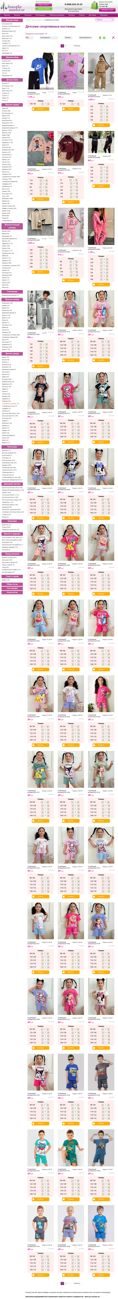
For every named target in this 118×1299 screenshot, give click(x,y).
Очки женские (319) (8, 460)
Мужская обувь (12, 57)
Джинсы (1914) (7, 130)
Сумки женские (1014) (9, 470)
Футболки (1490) (7, 198)
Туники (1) (5, 421)
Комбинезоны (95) (8, 150)
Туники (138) (6, 191)
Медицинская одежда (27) (10, 295)
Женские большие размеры (12, 226)
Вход (37, 1)
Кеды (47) (5, 66)
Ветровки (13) (6, 367)
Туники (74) (5, 270)
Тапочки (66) (6, 71)
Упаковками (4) (7, 220)
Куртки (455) (6, 137)
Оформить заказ (107, 10)
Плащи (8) (5, 218)
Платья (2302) (6, 164)
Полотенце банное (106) (10, 505)
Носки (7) (5, 391)
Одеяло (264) (6, 492)
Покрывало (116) (7, 502)
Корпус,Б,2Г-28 (107, 248)
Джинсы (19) (6, 315)
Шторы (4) (5, 517)
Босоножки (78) (7, 24)
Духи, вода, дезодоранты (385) (12, 540)
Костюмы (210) (7, 325)
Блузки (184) (6, 231)
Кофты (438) (6, 246)
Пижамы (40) (6, 396)
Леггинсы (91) (6, 157)
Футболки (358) (7, 347)
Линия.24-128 (107, 95)
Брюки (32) (5, 357)
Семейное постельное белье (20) (13, 512)
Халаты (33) (6, 277)
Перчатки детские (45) (9, 463)
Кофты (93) (5, 377)
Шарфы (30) (6, 430)
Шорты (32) (5, 433)
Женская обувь (12, 20)
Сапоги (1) (5, 95)
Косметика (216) (7, 542)
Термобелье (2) (7, 186)
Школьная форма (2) (8, 435)
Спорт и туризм (12, 576)
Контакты (104, 15)
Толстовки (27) (7, 342)
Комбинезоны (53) (8, 381)
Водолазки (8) (6, 364)
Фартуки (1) (5, 425)
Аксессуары (12, 447)
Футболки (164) (7, 423)
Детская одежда (12, 354)
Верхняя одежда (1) (8, 125)
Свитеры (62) (6, 268)
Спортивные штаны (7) (9, 406)
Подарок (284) (6, 465)
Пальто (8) (5, 287)
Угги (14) (5, 50)
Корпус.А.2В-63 (47, 169)
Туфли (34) (5, 98)
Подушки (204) (7, 507)
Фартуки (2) (5, 201)
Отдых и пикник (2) (8, 565)
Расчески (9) (6, 550)
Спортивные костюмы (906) (11, 177)
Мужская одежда (12, 299)
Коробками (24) (7, 53)
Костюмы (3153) (7, 140)
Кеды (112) (5, 88)
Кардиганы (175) (7, 243)
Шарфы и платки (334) (9, 208)
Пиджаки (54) (6, 260)
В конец (77, 46)
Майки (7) (5, 389)
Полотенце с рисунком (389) (11, 509)
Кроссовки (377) (7, 91)
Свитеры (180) (7, 179)
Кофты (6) (5, 320)
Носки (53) (5, 330)
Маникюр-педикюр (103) (10, 547)
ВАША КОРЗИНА (105, 2)
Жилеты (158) (6, 133)
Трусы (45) (5, 339)
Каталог (17, 15)
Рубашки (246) (6, 263)
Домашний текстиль (12, 484)
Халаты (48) (6, 203)
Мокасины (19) (7, 38)
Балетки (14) (6, 29)
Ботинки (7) (5, 83)
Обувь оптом (12, 584)
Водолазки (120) (7, 123)
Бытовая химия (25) (8, 572)
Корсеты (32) (6, 152)
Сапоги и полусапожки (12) (11, 46)
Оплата (82, 15)
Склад (44, 92)
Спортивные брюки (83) (10, 181)
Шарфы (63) (6, 305)
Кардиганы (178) (7, 142)
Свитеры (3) (6, 411)
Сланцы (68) (6, 41)
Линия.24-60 (107, 156)
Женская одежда (12, 105)
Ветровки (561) (7, 167)
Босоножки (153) (7, 86)
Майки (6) (5, 327)
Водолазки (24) (7, 310)
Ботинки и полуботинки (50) (11, 26)
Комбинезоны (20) (8, 253)
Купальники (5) (7, 154)
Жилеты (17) (6, 442)
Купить (40, 109)
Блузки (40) (5, 360)
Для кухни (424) (7, 560)
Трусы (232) (6, 189)
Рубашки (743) (6, 174)
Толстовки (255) (7, 194)
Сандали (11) (6, 43)
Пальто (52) (5, 172)
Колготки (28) (6, 147)
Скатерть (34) (6, 514)
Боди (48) (5, 108)
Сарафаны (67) (7, 184)
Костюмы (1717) (7, 251)
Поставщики (40, 15)
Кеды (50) (5, 33)
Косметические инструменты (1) (12, 545)
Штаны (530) (6, 213)
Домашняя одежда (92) (9, 238)
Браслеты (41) (6, 525)
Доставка (92, 15)
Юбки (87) (5, 285)
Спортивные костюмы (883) (11, 335)
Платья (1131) (6, 258)
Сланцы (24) (6, 68)
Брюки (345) (6, 115)
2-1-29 (44, 239)
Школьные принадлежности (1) (12, 480)
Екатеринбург (73, 11)
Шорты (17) (5, 280)
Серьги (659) (6, 527)
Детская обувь (12, 80)
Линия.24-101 (76, 169)
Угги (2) (4, 73)
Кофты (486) (6, 135)
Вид (27, 38)
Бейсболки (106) (7, 303)
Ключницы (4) (6, 458)
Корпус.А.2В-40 (77, 330)
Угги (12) (5, 100)
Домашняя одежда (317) (10, 128)
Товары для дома (12, 554)
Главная (7, 15)
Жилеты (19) (6, 318)
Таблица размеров (57, 15)
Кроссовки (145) (7, 36)
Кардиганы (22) (7, 384)
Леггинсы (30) (6, 386)
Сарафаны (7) (6, 408)
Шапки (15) (5, 428)
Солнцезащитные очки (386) (11, 477)
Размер (67, 38)
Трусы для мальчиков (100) (11, 413)
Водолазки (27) (7, 236)
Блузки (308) (6, 111)
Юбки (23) (5, 440)
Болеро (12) (6, 118)
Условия (71, 15)
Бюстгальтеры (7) (7, 113)
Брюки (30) (5, 308)
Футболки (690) (7, 275)
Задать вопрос (43, 5)
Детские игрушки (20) (9, 453)
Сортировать (45, 38)
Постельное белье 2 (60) (10, 497)
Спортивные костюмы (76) (10, 404)
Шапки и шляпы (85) (8, 206)
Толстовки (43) (7, 273)
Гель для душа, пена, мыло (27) (12, 537)
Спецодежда (12, 292)
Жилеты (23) (6, 241)
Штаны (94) (5, 438)
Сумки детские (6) (8, 475)
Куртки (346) (6, 248)
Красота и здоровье (12, 534)
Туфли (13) (5, 48)
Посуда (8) (5, 567)
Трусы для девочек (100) (10, 416)
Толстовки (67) (7, 418)
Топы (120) (5, 196)
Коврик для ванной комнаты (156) (13, 490)
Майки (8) (5, 256)
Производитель (85, 38)
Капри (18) (5, 145)
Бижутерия (12, 521)
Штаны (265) (6, 282)
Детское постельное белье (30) (12, 487)
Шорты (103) (6, 349)
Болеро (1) (5, 362)
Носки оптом (12, 592)
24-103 (44, 333)
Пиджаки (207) (7, 169)
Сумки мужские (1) (8, 472)
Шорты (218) (6, 211)
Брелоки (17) (6, 450)
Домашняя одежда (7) (9, 369)
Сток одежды (12, 588)
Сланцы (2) (5, 93)
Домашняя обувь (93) (9, 31)
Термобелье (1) (7, 344)
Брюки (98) (5, 233)
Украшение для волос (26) (10, 529)
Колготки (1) (6, 372)
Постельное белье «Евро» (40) (12, 500)
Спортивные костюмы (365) (11, 265)
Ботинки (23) (6, 61)
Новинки (27, 15)
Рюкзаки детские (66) (9, 467)
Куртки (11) (5, 322)
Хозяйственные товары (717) (11, 569)
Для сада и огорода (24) (9, 562)
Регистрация (44, 1)
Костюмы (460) (7, 379)
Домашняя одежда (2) (9, 313)
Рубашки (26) (6, 332)
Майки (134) (6, 159)
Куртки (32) (5, 374)
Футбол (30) (6, 580)
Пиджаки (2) (6, 399)
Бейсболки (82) (7, 120)
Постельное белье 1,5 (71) (10, 495)
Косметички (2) (7, 455)
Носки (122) (6, 162)
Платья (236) (6, 394)
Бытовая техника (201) (9, 557)
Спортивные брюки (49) (10, 337)
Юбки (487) (5, 215)
